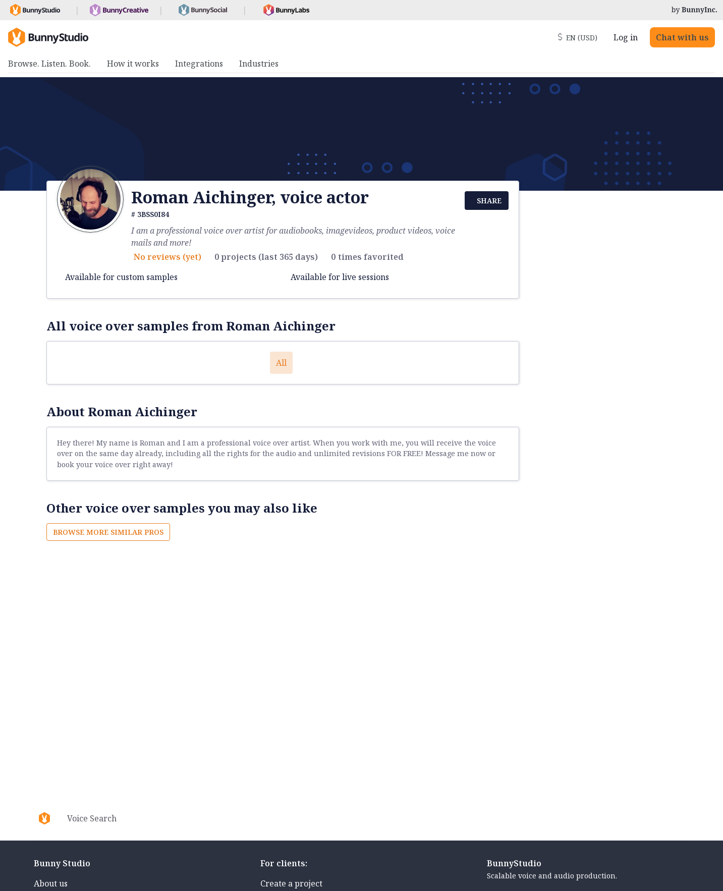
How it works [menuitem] (133, 63)
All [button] (281, 362)
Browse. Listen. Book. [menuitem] (49, 63)
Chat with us (682, 37)
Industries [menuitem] (259, 63)
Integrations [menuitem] (199, 63)
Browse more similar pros (108, 532)
